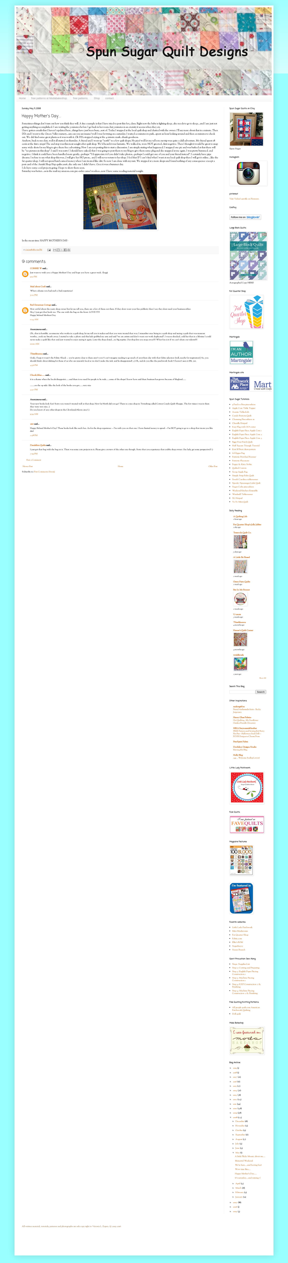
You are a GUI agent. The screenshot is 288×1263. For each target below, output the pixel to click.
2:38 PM (33, 435)
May (237, 1152)
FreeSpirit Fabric (240, 741)
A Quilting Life (240, 516)
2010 (235, 1108)
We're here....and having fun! (248, 1165)
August (239, 1139)
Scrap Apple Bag (239, 472)
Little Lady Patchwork (242, 927)
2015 (235, 1086)
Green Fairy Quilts (241, 581)
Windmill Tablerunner (242, 494)
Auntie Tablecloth (240, 412)
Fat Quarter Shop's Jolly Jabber (247, 524)
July (237, 1143)
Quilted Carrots (239, 468)
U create (237, 614)
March (238, 1188)
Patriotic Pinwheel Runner (244, 457)
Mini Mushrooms (240, 931)
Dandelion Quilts (38, 445)
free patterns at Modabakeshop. (49, 98)
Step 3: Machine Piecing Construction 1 (243, 979)
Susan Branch (238, 950)
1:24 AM (34, 319)
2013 (235, 1095)
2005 (235, 1211)
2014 (235, 1090)
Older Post (212, 466)
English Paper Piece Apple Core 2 (247, 434)
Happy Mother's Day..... (246, 1173)
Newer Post (28, 466)
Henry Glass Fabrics (242, 717)
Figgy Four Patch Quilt (242, 442)
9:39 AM (34, 414)
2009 (235, 1113)
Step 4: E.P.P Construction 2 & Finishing (246, 986)
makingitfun (239, 706)
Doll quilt (236, 1014)
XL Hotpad (237, 498)
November (240, 1125)
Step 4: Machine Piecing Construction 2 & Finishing (245, 992)
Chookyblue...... (37, 375)
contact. (109, 98)
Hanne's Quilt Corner (243, 630)
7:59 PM (33, 453)
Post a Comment (33, 460)
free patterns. (80, 98)
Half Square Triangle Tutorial (246, 445)
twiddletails (238, 655)
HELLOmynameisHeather (245, 728)
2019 (235, 1068)
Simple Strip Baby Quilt (243, 475)
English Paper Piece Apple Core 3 (247, 438)
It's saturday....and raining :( (247, 1178)
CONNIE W (36, 268)
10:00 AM (34, 344)
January (239, 1197)
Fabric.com (237, 938)
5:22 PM (33, 295)
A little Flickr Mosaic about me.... (250, 1156)
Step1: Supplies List (241, 964)
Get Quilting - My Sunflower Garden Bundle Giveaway (245, 722)
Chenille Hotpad (239, 423)
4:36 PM (34, 365)
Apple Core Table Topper (243, 408)
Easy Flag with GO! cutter (244, 427)
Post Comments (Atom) (44, 471)
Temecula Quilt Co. (242, 532)
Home (22, 98)
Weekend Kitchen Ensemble (245, 490)
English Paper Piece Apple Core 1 (247, 430)
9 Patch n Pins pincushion (243, 404)
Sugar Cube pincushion (243, 487)
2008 (235, 1117)
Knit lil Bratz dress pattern (244, 449)
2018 (235, 1072)
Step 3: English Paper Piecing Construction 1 (245, 973)
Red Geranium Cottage (40, 305)
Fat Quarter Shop (240, 935)
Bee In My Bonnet (241, 590)
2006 (235, 1207)
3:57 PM (34, 389)
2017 (235, 1077)
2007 (235, 1202)
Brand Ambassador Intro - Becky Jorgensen (247, 711)
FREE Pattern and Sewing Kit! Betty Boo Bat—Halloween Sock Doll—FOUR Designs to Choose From (248, 734)
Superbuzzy (237, 946)
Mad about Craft (38, 286)
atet (32, 424)
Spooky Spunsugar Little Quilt (246, 483)
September (240, 1134)
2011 (235, 1104)
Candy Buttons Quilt (241, 415)
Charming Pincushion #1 (243, 419)
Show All (262, 678)
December (240, 1121)
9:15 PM (33, 276)
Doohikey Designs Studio (244, 747)
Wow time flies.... (243, 1169)
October (239, 1130)
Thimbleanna (36, 354)
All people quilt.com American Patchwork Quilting (246, 1009)
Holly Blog (238, 755)
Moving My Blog (240, 749)
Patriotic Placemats (240, 460)
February (239, 1192)
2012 (235, 1099)
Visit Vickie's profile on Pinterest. (244, 199)
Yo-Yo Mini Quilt (240, 502)
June (237, 1148)
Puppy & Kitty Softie (242, 464)
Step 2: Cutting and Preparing (245, 968)
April (238, 1183)
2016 (235, 1081)
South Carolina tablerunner (245, 479)
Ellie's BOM (237, 942)
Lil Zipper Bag (238, 453)
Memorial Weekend (244, 1161)
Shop (97, 98)
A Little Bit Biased (241, 557)
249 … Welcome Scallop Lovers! (246, 757)
